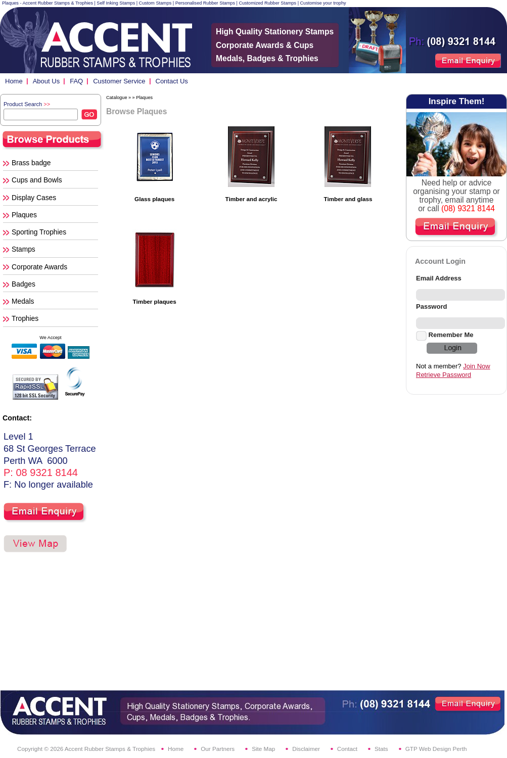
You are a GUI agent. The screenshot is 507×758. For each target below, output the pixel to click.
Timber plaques (154, 301)
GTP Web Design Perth (436, 748)
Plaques (24, 215)
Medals (23, 301)
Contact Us (172, 81)
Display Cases (34, 198)
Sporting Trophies (39, 232)
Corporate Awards (39, 267)
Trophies (25, 318)
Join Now (476, 366)
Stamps (23, 249)
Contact (347, 748)
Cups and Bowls (37, 180)
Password (431, 306)
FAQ (76, 81)
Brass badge (31, 163)
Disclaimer (306, 748)
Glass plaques (154, 199)
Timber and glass (348, 199)
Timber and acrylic (251, 199)
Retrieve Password (443, 374)
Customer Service (119, 81)
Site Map (263, 748)
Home (14, 81)
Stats (381, 748)
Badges (23, 284)
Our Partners (218, 748)
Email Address (439, 278)
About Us (46, 81)
